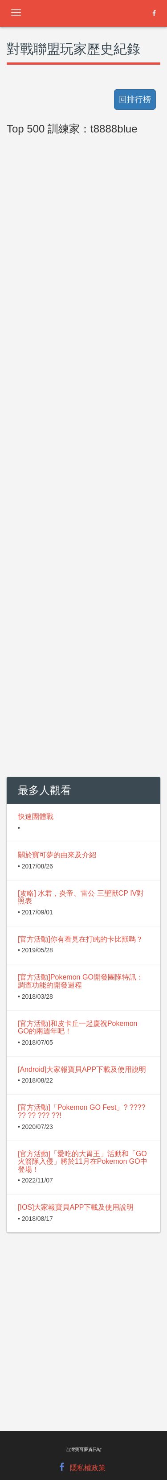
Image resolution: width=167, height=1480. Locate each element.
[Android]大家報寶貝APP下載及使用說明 (82, 1069)
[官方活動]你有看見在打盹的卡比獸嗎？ (80, 939)
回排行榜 (135, 99)
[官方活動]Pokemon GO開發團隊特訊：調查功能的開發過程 (80, 981)
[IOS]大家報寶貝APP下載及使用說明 (76, 1207)
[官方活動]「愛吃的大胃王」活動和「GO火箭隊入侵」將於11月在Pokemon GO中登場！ (82, 1161)
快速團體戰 (35, 816)
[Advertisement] (83, 361)
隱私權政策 (88, 1468)
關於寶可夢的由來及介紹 (57, 855)
